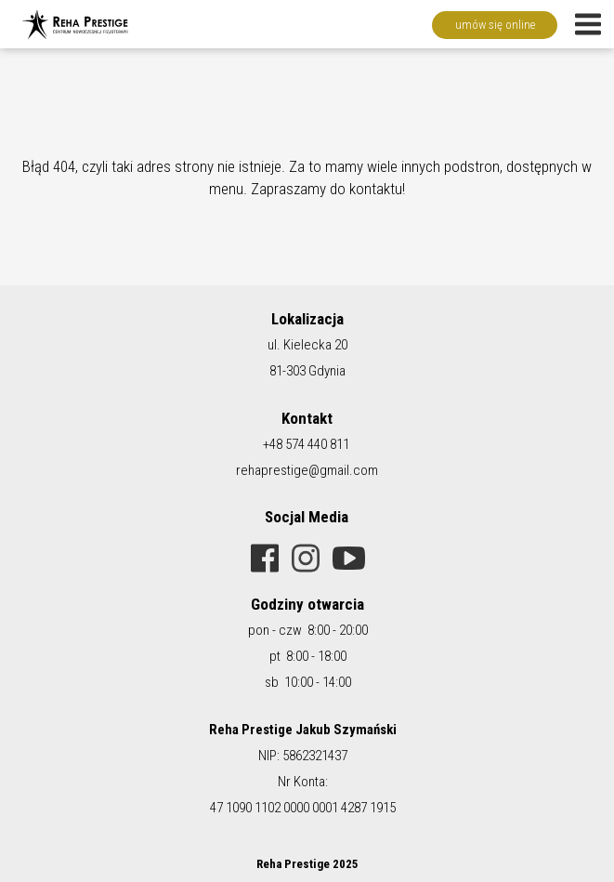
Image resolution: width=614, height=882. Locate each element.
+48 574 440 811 (306, 444)
